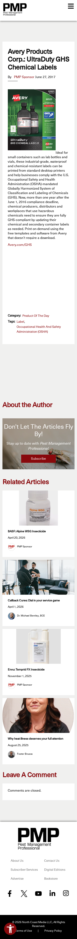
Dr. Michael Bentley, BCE (31, 616)
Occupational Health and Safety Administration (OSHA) (39, 329)
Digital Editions (54, 869)
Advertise (17, 878)
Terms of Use (23, 930)
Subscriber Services (24, 869)
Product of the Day (35, 315)
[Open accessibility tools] (10, 929)
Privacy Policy (53, 930)
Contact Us (51, 860)
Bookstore (51, 878)
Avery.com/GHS (20, 244)
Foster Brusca (24, 754)
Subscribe (38, 458)
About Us (17, 860)
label (20, 321)
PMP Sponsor (24, 77)
